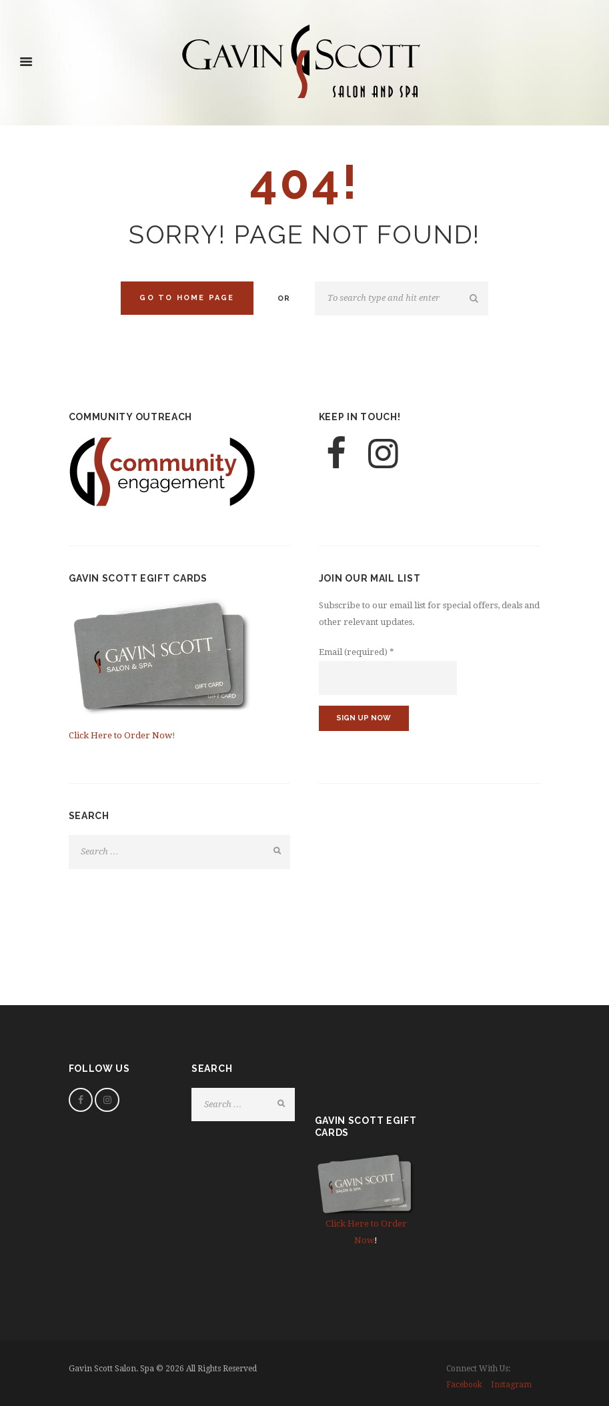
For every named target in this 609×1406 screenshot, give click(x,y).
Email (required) (356, 652)
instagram (511, 1384)
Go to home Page (186, 297)
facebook (464, 1384)
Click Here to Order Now (120, 735)
